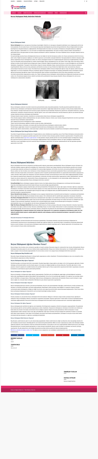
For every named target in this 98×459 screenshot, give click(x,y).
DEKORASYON (63, 12)
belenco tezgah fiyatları (70, 25)
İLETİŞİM (35, 1)
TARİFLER (50, 12)
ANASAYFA (13, 1)
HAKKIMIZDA (19, 1)
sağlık (19, 20)
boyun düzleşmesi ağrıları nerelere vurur (26, 19)
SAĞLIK (14, 12)
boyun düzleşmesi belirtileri (39, 19)
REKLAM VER (42, 1)
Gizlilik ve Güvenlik (28, 1)
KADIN (19, 12)
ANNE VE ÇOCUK (27, 12)
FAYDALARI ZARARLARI (40, 12)
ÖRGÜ (56, 12)
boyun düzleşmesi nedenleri (49, 19)
